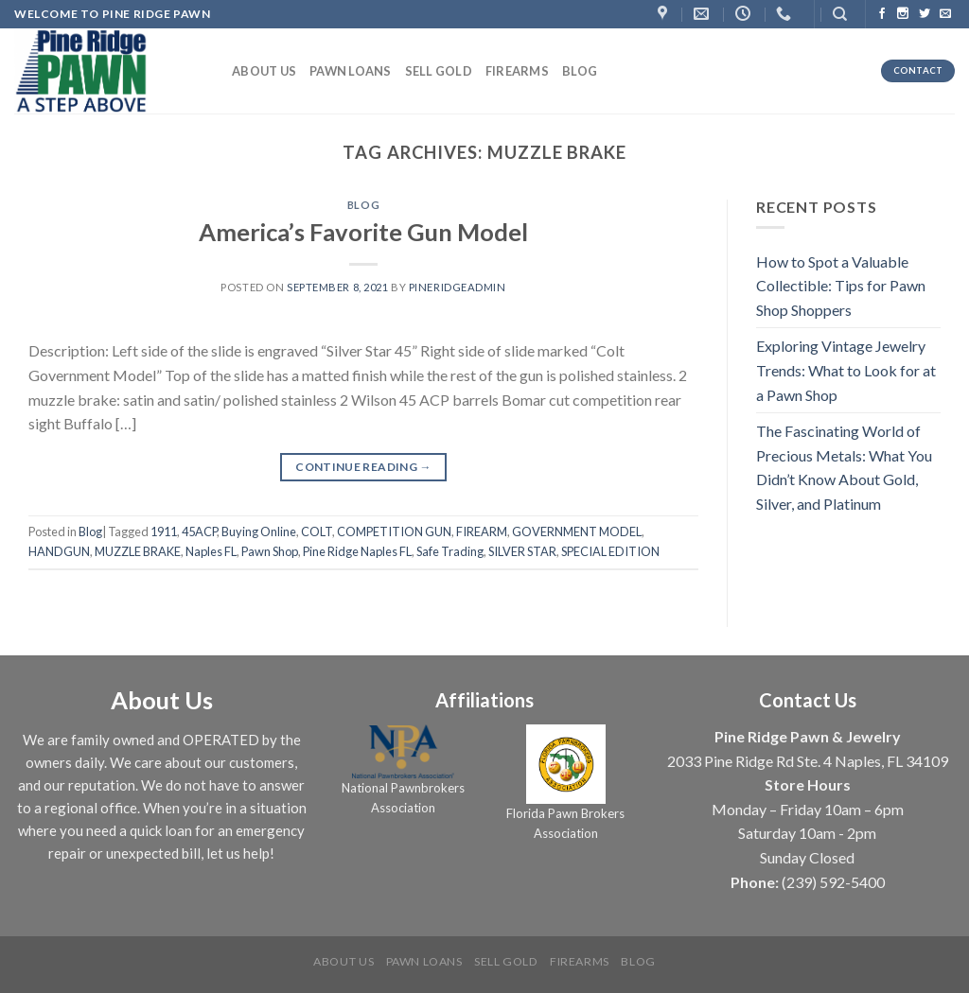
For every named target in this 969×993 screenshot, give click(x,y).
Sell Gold (438, 70)
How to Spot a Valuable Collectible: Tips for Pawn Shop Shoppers (840, 286)
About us (264, 70)
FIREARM (481, 531)
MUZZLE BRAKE (138, 551)
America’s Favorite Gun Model (363, 232)
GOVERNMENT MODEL (577, 531)
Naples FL (211, 551)
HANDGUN (59, 551)
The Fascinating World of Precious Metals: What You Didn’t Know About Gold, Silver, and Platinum (844, 467)
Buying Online (258, 531)
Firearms (517, 70)
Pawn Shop (269, 551)
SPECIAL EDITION (610, 551)
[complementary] (832, 889)
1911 (163, 531)
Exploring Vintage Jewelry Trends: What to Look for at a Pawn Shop (846, 370)
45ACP (199, 531)
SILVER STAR (522, 551)
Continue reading (363, 467)
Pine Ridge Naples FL (357, 551)
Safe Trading (450, 551)
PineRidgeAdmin (457, 287)
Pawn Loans (350, 70)
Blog (579, 70)
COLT (316, 531)
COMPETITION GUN (394, 531)
